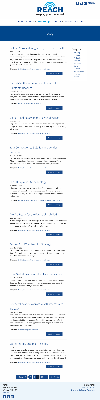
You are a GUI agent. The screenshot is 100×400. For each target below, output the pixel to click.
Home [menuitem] (20, 21)
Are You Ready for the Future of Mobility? (33, 214)
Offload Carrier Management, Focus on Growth (37, 48)
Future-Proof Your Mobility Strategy (30, 244)
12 (51, 377)
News (76, 66)
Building (20, 103)
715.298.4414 (93, 3)
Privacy (92, 387)
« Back (20, 377)
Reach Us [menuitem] (79, 21)
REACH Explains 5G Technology (28, 182)
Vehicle (38, 103)
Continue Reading (54, 73)
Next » (56, 377)
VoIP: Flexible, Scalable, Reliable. (29, 344)
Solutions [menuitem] (30, 21)
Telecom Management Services (40, 69)
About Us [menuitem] (57, 21)
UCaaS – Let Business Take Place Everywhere (36, 274)
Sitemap (85, 387)
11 (46, 377)
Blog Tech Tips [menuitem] (44, 21)
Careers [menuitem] (68, 21)
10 (42, 377)
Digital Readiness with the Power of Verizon (35, 118)
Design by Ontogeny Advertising (83, 390)
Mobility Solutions (23, 69)
